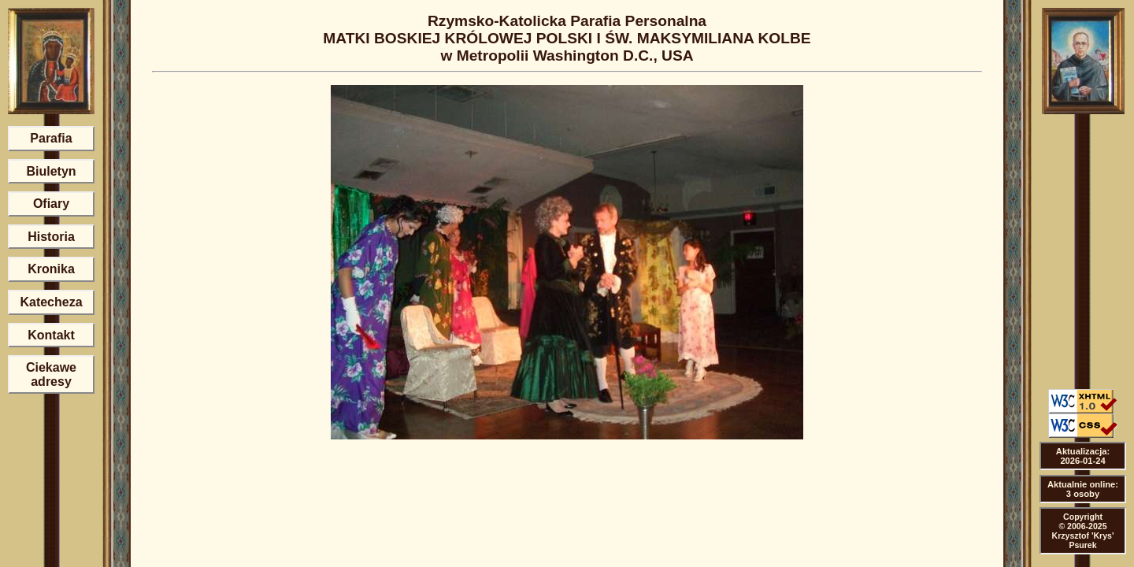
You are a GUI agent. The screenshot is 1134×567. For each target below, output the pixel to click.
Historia (51, 236)
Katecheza (51, 302)
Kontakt (51, 335)
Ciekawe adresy (51, 374)
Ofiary (51, 203)
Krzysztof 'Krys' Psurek (1083, 540)
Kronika (51, 269)
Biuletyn (51, 171)
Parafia (51, 138)
